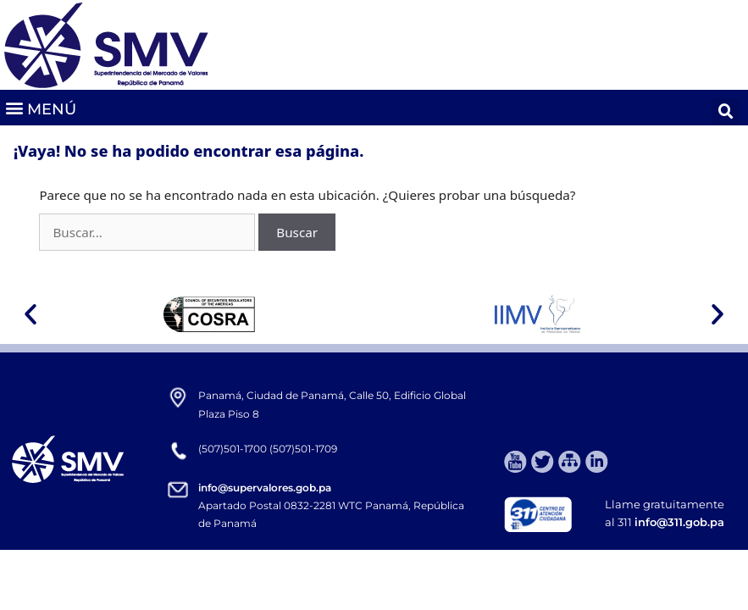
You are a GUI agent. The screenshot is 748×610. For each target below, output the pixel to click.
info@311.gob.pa (679, 522)
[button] (40, 108)
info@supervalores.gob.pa (264, 487)
